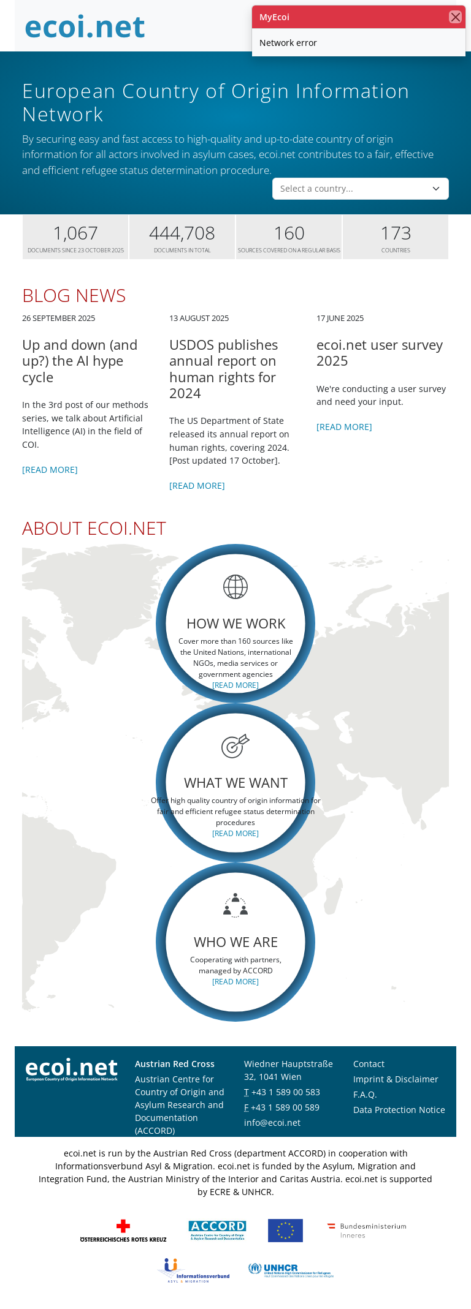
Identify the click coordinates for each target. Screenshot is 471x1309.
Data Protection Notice (399, 1109)
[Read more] (50, 469)
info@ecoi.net (272, 1122)
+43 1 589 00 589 (285, 1107)
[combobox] (353, 188)
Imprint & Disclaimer (395, 1079)
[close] (455, 16)
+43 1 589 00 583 (285, 1092)
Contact (369, 1063)
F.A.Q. (365, 1094)
